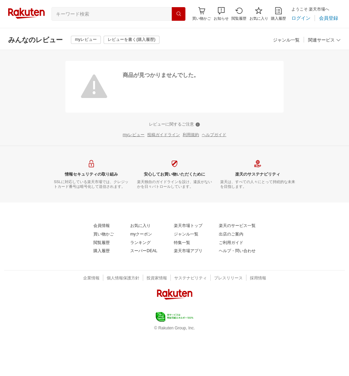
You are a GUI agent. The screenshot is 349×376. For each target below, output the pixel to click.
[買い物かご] (103, 234)
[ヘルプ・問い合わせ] (237, 251)
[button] (221, 14)
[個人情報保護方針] (123, 278)
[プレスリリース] (228, 278)
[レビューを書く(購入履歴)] (132, 40)
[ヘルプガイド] (214, 135)
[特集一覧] (182, 243)
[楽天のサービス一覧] (237, 226)
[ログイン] (300, 18)
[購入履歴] (278, 14)
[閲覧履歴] (238, 14)
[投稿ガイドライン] (163, 135)
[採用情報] (258, 278)
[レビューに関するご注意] (174, 124)
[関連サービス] (324, 40)
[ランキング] (140, 243)
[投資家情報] (157, 278)
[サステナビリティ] (190, 278)
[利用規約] (191, 135)
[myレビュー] (86, 40)
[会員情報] (101, 226)
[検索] (178, 14)
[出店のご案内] (231, 234)
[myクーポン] (141, 234)
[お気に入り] (258, 14)
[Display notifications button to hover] (201, 14)
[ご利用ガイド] (231, 243)
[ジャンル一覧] (286, 40)
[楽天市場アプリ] (188, 251)
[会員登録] (328, 18)
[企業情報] (91, 278)
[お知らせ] (221, 14)
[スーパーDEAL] (143, 251)
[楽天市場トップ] (188, 226)
